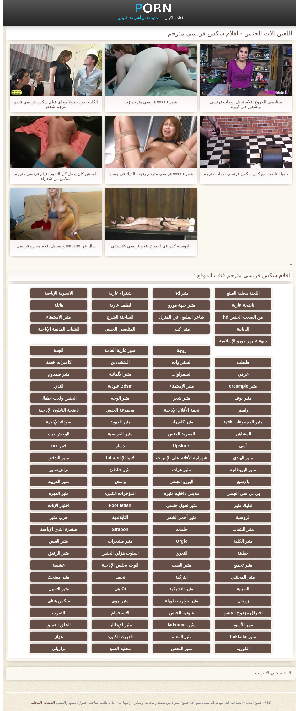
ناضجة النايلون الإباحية (56, 409)
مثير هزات (178, 469)
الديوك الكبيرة (117, 636)
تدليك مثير (240, 505)
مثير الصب (178, 565)
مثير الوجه (117, 398)
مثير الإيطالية (117, 624)
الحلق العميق (56, 624)
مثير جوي (117, 600)
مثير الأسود (240, 624)
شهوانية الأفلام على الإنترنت (179, 457)
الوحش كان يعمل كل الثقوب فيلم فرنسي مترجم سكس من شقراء (53, 176)
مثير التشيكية (179, 588)
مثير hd (179, 293)
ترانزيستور (56, 469)
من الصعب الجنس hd (240, 317)
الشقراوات (179, 362)
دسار (117, 445)
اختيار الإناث (56, 505)
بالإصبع (240, 481)
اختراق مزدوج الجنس (240, 612)
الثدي (56, 386)
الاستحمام (117, 612)
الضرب (55, 612)
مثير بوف (240, 398)
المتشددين (117, 362)
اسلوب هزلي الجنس (117, 553)
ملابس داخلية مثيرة (178, 493)
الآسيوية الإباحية (55, 293)
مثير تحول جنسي (178, 505)
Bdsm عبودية (117, 386)
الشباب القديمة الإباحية (56, 328)
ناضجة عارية (240, 305)
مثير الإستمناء (178, 386)
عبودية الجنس (178, 612)
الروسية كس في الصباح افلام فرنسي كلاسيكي (148, 246)
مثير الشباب (240, 529)
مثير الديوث (117, 421)
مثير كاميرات (179, 421)
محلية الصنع (117, 648)
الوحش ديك (56, 433)
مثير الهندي (240, 457)
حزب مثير (56, 517)
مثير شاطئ (117, 469)
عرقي (240, 374)
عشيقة (56, 565)
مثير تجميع (240, 565)
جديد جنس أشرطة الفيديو (135, 18)
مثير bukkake (240, 636)
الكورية (240, 648)
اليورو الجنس (179, 481)
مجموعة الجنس (117, 409)
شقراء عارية (117, 293)
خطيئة (240, 553)
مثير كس (178, 328)
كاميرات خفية (55, 362)
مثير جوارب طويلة (179, 600)
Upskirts (178, 445)
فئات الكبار (171, 18)
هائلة (55, 305)
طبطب (240, 362)
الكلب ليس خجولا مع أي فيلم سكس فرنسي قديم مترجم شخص (53, 104)
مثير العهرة (56, 493)
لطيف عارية (117, 305)
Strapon (117, 529)
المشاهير (240, 433)
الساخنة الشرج (117, 317)
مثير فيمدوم (56, 374)
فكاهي (117, 588)
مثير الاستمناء (55, 317)
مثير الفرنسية (117, 433)
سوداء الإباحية (55, 421)
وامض (240, 409)
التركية (179, 576)
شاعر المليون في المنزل (178, 317)
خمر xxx (56, 445)
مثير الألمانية (117, 374)
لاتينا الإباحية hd (117, 457)
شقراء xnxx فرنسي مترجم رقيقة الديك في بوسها (148, 173)
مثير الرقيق (55, 553)
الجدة (56, 350)
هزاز (56, 636)
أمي (240, 445)
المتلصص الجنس (117, 328)
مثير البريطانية (240, 469)
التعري (179, 553)
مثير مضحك (56, 576)
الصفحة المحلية (40, 702)
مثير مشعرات (117, 541)
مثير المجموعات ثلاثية (240, 421)
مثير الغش (55, 541)
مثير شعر (178, 398)
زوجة (179, 350)
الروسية (240, 517)
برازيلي (56, 648)
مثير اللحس (178, 648)
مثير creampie (240, 386)
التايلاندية (117, 517)
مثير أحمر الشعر (179, 517)
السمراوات (179, 374)
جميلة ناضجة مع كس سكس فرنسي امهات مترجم (243, 173)
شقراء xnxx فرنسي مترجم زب (148, 102)
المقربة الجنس (178, 433)
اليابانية (240, 328)
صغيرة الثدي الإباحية (55, 529)
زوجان (240, 600)
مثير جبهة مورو (179, 305)
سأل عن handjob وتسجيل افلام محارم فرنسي (53, 246)
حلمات (179, 529)
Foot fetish (117, 505)
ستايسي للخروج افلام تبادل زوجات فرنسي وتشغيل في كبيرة (243, 104)
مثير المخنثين (240, 576)
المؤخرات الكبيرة (117, 493)
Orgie (179, 541)
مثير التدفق (56, 457)
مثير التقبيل (56, 588)
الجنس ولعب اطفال (56, 398)
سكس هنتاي (56, 600)
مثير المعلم (179, 636)
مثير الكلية (240, 541)
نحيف (117, 576)
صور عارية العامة (117, 350)
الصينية (240, 588)
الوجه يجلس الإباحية (117, 565)
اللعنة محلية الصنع (240, 293)
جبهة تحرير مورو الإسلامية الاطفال (240, 342)
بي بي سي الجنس (240, 493)
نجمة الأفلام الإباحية (179, 409)
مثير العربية (55, 481)
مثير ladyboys (179, 624)
